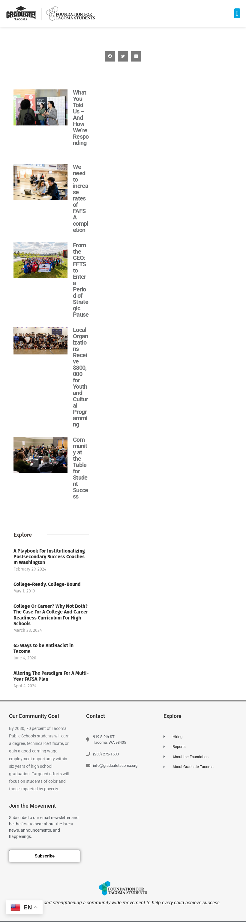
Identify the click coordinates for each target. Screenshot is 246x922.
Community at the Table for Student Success (80, 468)
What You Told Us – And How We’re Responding (81, 117)
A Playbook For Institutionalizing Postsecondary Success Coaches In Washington (49, 687)
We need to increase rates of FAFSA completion (80, 198)
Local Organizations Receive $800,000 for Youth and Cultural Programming (80, 377)
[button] (237, 13)
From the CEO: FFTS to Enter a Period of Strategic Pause (81, 280)
